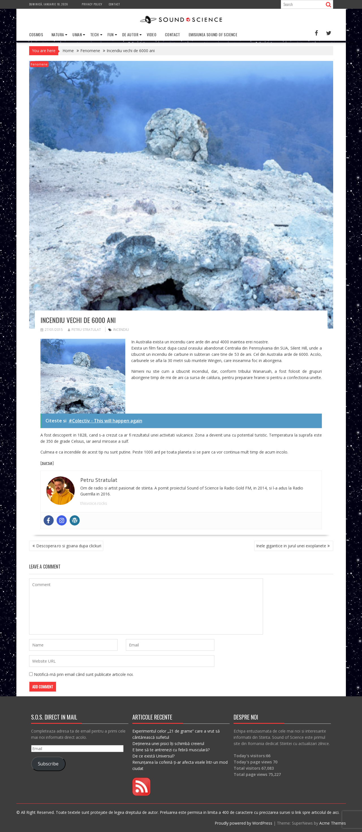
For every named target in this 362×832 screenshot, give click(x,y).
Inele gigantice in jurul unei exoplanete (291, 545)
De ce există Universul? (153, 756)
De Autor (130, 34)
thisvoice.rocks (93, 503)
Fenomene (39, 64)
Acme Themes (332, 823)
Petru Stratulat (84, 329)
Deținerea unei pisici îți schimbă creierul (168, 743)
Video (151, 34)
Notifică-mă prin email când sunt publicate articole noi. (83, 674)
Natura (57, 34)
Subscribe (48, 764)
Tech (94, 34)
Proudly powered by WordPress (243, 823)
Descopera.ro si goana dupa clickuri (68, 545)
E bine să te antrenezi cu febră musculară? (171, 749)
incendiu (121, 329)
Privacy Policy (92, 4)
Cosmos (36, 34)
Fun (110, 34)
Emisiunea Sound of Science (213, 34)
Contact (114, 4)
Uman (77, 34)
